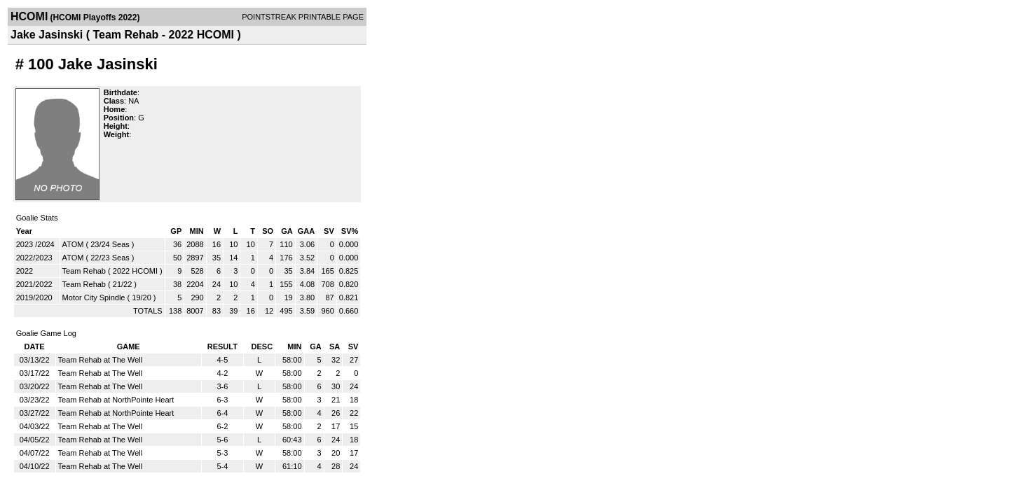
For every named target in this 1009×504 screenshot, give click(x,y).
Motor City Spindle (93, 297)
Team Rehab (84, 271)
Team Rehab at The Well (100, 360)
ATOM (73, 244)
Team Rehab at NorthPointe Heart (116, 400)
